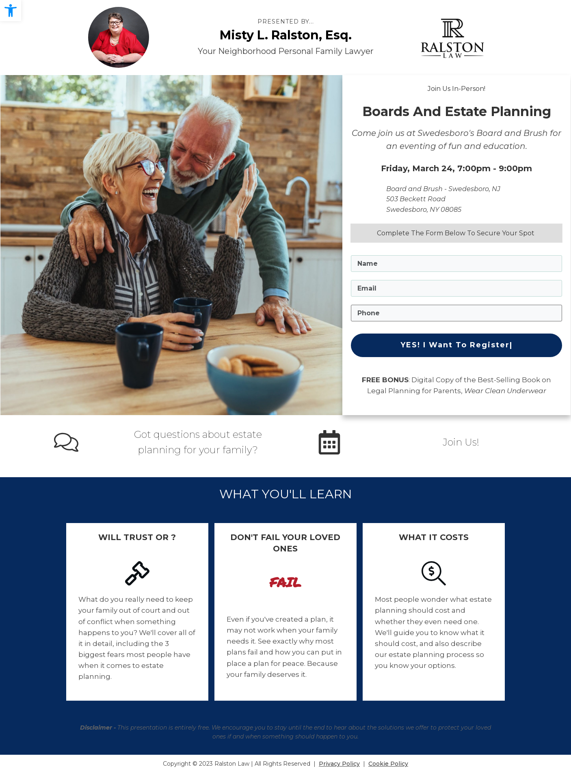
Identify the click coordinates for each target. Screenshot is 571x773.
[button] (10, 10)
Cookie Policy (388, 763)
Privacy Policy (339, 763)
